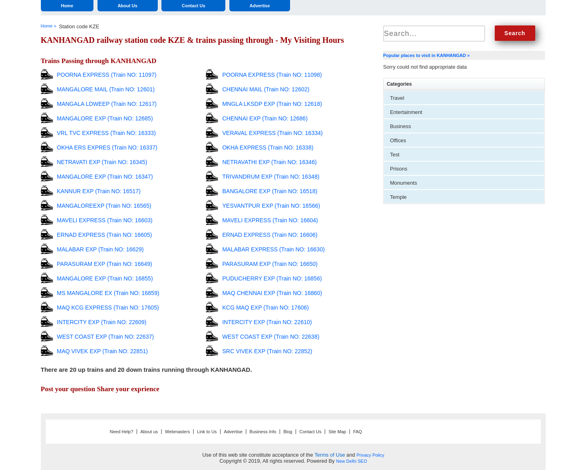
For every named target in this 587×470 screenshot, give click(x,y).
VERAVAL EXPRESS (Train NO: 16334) (272, 133)
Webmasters (177, 431)
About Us (128, 5)
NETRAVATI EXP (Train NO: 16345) (102, 162)
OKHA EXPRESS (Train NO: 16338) (267, 147)
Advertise (260, 5)
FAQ (357, 431)
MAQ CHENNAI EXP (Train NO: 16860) (272, 293)
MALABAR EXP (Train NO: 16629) (100, 249)
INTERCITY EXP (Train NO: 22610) (267, 322)
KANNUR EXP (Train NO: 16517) (99, 191)
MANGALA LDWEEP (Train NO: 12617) (107, 104)
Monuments (403, 183)
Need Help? (121, 431)
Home (67, 5)
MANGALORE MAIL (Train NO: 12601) (106, 89)
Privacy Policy (370, 455)
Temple (398, 197)
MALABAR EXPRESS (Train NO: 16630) (273, 249)
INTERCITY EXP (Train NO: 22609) (101, 322)
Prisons (398, 169)
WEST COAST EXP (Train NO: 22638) (270, 336)
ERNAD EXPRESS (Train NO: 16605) (104, 235)
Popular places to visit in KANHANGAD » (426, 55)
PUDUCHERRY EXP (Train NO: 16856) (272, 278)
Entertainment (406, 112)
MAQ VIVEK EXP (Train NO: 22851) (102, 351)
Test (394, 155)
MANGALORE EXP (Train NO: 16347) (105, 176)
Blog (287, 431)
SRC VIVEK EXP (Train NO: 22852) (267, 351)
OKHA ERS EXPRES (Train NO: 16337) (107, 147)
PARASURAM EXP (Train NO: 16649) (104, 264)
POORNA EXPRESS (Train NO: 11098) (272, 75)
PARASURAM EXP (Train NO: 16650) (269, 264)
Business (400, 126)
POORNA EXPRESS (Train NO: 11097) (107, 75)
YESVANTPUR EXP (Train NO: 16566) (271, 205)
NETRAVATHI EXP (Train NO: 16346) (269, 162)
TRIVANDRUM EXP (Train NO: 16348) (270, 176)
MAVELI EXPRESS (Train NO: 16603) (105, 220)
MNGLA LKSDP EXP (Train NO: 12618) (272, 104)
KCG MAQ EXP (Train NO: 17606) (265, 307)
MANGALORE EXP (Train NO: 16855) (105, 278)
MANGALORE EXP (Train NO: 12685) (105, 118)
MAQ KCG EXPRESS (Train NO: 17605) (108, 307)
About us (149, 431)
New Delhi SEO (351, 461)
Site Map (337, 431)
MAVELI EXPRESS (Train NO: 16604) (270, 220)
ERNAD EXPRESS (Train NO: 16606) (269, 235)
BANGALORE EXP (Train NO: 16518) (269, 191)
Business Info (263, 431)
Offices (398, 140)
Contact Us (193, 5)
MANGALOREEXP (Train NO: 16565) (104, 205)
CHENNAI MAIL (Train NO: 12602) (265, 89)
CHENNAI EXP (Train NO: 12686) (264, 118)
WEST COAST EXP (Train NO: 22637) (105, 336)
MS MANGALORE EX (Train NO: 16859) (108, 293)
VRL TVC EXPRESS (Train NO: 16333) (106, 133)
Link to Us (207, 431)
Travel (397, 98)
